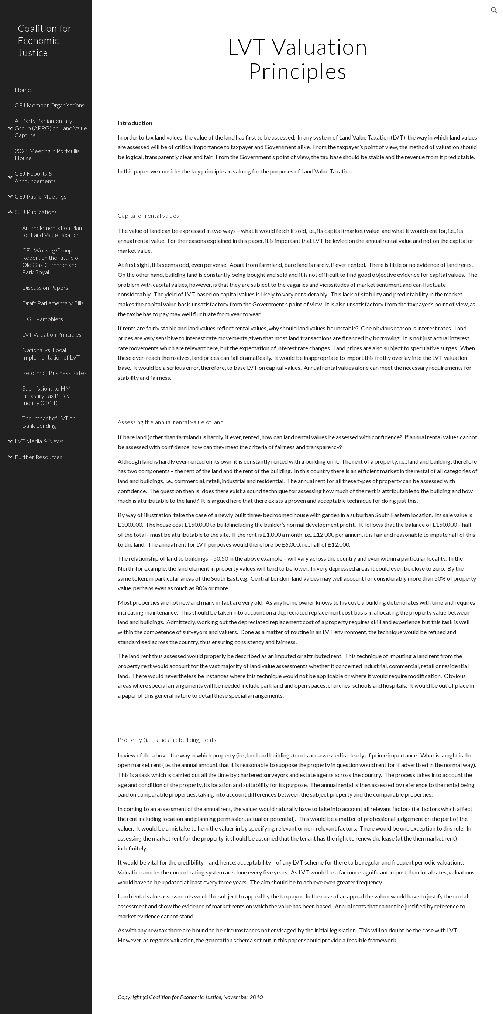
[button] (494, 10)
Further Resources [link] (38, 456)
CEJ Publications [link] (36, 211)
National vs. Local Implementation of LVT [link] (51, 353)
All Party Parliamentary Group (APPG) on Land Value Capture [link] (51, 127)
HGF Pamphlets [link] (42, 318)
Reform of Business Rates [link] (54, 372)
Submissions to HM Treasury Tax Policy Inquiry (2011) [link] (46, 395)
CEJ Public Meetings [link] (40, 196)
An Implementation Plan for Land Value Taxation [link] (52, 231)
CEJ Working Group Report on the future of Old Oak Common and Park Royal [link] (51, 261)
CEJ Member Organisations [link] (50, 105)
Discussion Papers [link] (45, 287)
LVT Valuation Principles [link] (52, 334)
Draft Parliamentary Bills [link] (53, 302)
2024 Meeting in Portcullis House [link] (47, 154)
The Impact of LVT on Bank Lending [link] (49, 422)
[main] (297, 58)
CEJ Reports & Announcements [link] (35, 177)
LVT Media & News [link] (39, 440)
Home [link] (23, 89)
